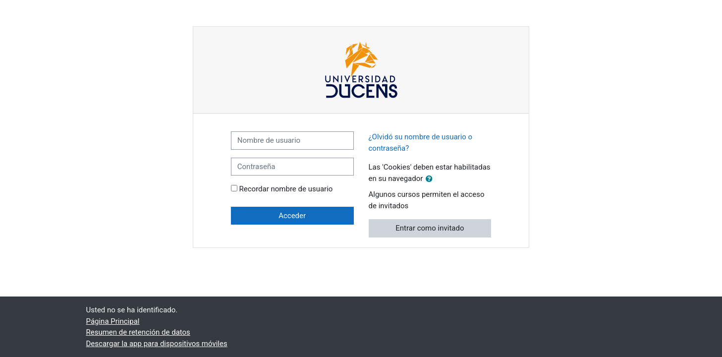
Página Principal (113, 321)
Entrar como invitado (429, 228)
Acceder (292, 215)
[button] (431, 179)
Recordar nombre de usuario (286, 188)
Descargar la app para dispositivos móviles (156, 343)
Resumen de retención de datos (138, 332)
